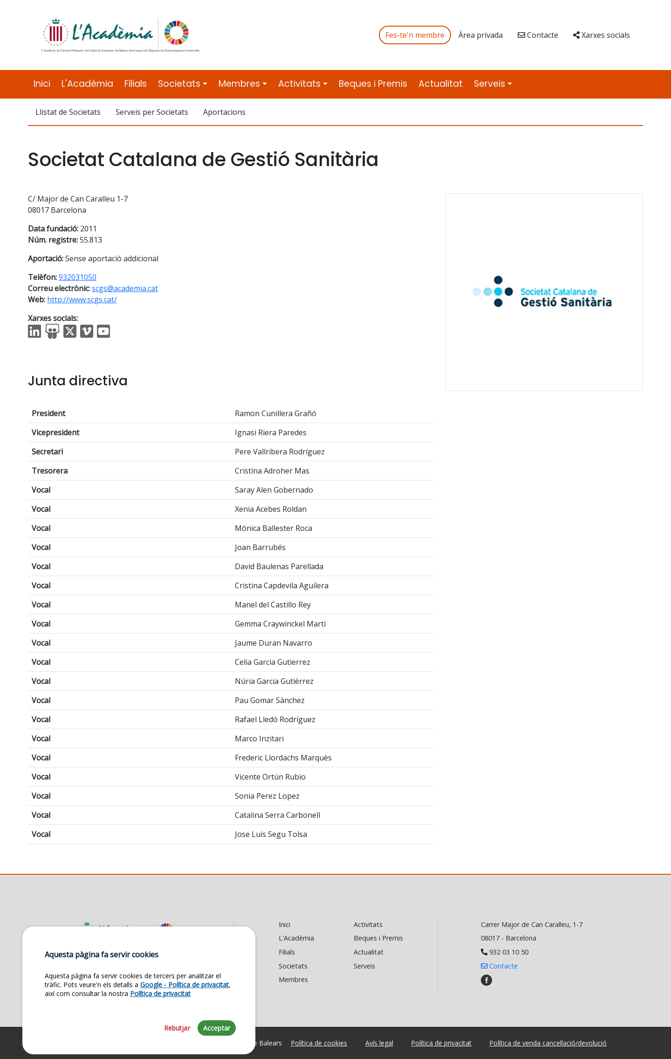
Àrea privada (481, 35)
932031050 (77, 277)
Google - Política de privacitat (184, 1039)
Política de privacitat (441, 1042)
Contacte (538, 35)
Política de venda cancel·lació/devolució (548, 1042)
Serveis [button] (489, 83)
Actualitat (440, 83)
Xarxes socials (601, 35)
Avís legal (379, 1042)
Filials (135, 83)
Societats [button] (179, 83)
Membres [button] (239, 83)
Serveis (364, 965)
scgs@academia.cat (125, 288)
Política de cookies (319, 1042)
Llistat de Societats (68, 112)
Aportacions (224, 112)
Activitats (368, 924)
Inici (42, 83)
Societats (293, 965)
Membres (293, 979)
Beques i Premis (373, 83)
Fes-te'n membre (415, 35)
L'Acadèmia (87, 83)
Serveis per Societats (152, 112)
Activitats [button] (299, 83)
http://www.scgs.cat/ (82, 299)
